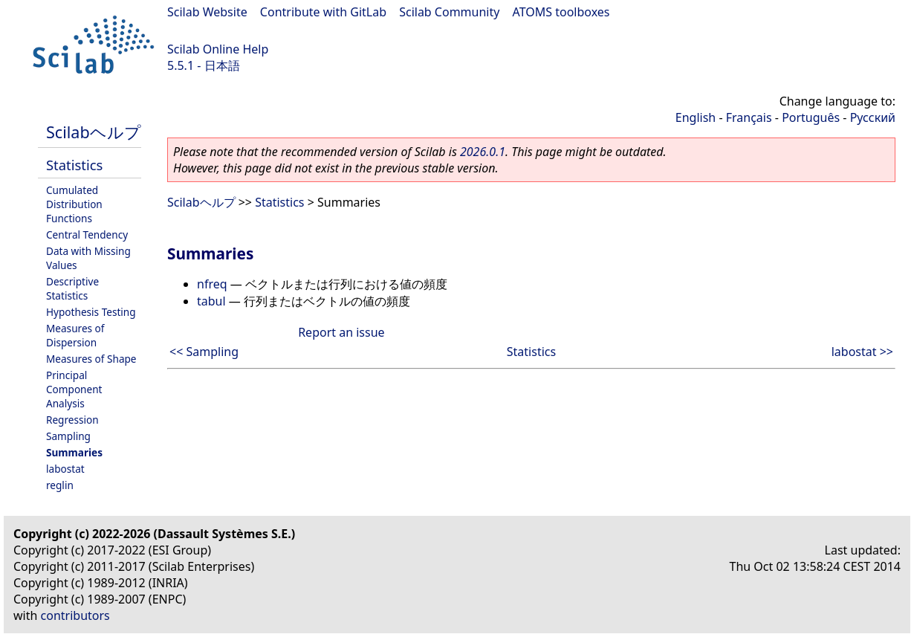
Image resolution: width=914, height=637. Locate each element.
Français (749, 117)
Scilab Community (449, 12)
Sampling (68, 436)
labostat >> (862, 351)
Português (811, 117)
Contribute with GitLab (323, 12)
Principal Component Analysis (74, 389)
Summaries (74, 452)
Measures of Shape (91, 359)
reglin (60, 485)
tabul (211, 301)
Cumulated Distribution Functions (74, 204)
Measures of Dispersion (75, 335)
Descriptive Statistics (72, 288)
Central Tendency (87, 234)
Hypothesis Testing (91, 312)
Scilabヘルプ (93, 132)
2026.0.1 (482, 151)
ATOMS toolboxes (561, 12)
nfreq (212, 284)
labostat (65, 469)
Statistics (74, 164)
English (695, 117)
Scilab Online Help (217, 49)
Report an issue (341, 332)
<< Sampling (204, 351)
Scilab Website (207, 12)
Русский (872, 117)
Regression (72, 420)
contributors (75, 615)
